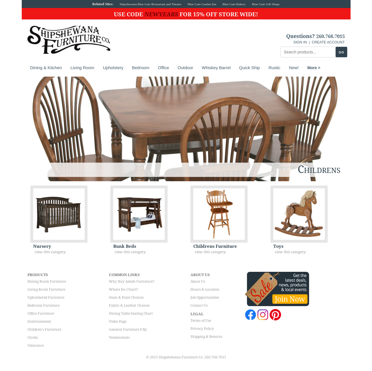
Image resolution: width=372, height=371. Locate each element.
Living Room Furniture (46, 290)
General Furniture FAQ (128, 330)
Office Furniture (40, 314)
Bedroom (140, 67)
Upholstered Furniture (45, 298)
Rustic (274, 67)
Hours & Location (204, 290)
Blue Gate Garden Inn (202, 4)
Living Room (82, 67)
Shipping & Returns (206, 337)
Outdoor (185, 67)
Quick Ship (249, 67)
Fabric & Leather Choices (129, 306)
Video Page (117, 322)
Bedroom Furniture (43, 306)
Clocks (32, 338)
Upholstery (113, 67)
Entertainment (39, 322)
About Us (197, 282)
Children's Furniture (44, 330)
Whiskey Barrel (216, 67)
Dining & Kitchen (46, 67)
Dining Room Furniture (46, 282)
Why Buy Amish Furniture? (131, 282)
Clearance (35, 346)
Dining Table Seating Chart (131, 314)
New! (294, 67)
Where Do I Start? (123, 290)
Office (163, 67)
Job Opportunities (204, 298)
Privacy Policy (202, 329)
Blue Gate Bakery (234, 4)
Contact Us (199, 306)
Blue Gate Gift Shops (266, 4)
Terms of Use (200, 321)
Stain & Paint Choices (126, 298)
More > (314, 67)
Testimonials (119, 338)
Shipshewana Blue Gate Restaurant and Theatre (151, 4)
